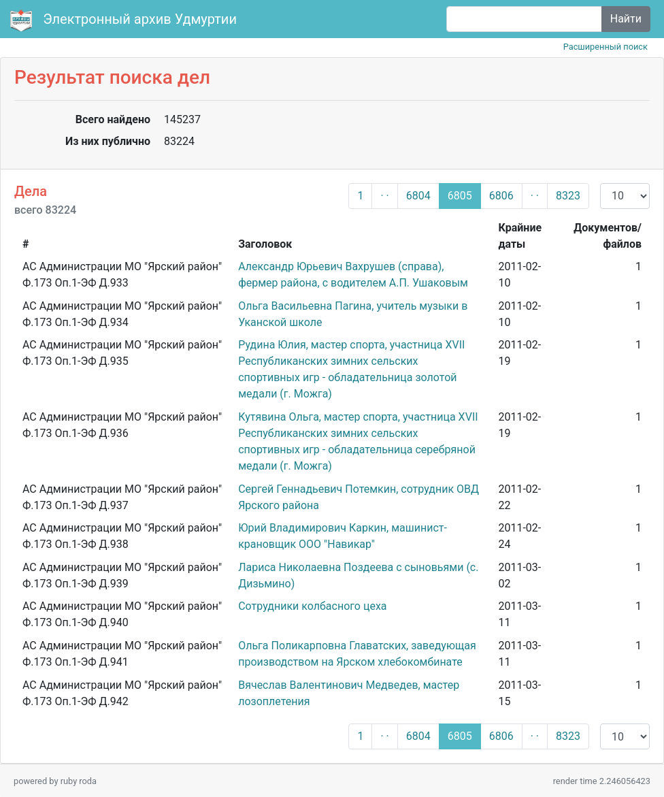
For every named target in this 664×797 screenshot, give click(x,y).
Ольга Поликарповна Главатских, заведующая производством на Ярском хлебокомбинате (357, 653)
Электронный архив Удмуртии (125, 20)
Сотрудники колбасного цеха (312, 606)
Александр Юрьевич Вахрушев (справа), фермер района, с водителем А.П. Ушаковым (353, 274)
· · (384, 195)
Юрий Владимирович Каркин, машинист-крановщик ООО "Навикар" (342, 536)
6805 (460, 195)
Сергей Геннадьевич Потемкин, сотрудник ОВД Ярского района (358, 497)
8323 (568, 195)
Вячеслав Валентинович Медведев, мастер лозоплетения (348, 693)
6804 (418, 195)
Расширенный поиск (605, 47)
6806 (501, 195)
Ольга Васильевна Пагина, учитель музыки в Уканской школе (352, 314)
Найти (626, 18)
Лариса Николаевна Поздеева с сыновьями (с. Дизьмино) (358, 575)
